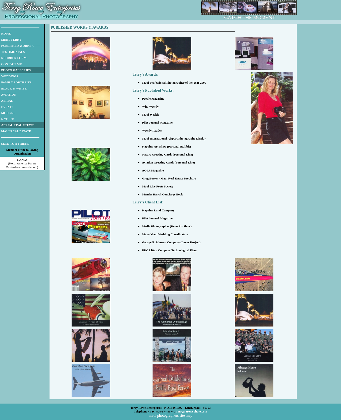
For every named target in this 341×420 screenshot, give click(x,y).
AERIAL (7, 100)
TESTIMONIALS (13, 52)
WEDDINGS (9, 76)
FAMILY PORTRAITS (16, 82)
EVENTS (7, 107)
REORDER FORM (14, 58)
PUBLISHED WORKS (16, 45)
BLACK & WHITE (14, 88)
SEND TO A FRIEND (15, 143)
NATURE (7, 119)
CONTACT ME (11, 64)
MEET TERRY (11, 39)
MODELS (7, 113)
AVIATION (8, 94)
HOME (6, 33)
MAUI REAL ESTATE (16, 131)
